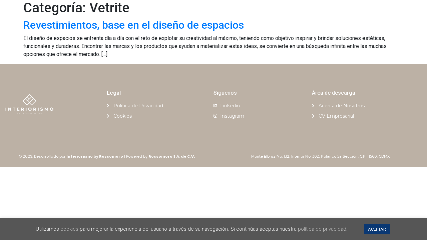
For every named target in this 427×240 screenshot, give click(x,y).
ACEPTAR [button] (377, 229)
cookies (69, 229)
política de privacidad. (323, 229)
